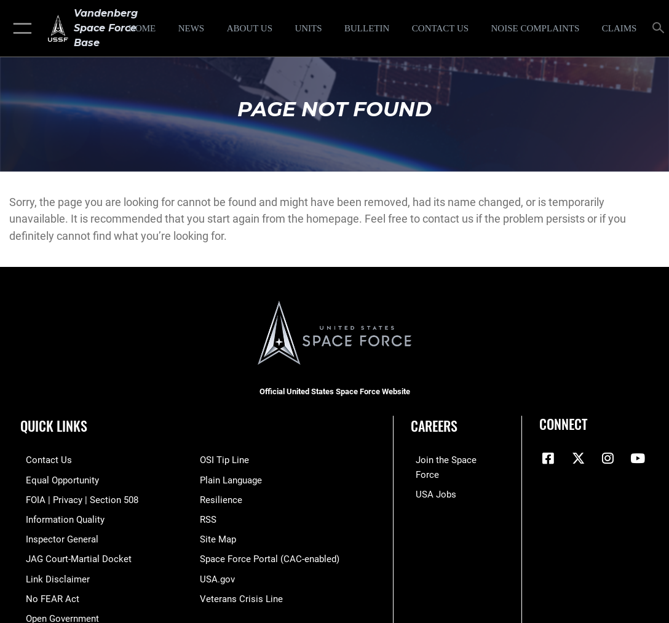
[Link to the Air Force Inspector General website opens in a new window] (56, 535)
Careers (434, 425)
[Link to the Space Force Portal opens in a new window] (269, 554)
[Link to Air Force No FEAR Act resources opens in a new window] (47, 592)
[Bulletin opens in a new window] (367, 28)
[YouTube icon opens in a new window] (637, 458)
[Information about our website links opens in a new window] (52, 573)
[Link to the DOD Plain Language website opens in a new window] (231, 478)
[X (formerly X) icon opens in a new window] (578, 458)
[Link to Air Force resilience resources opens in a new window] (221, 497)
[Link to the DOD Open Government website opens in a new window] (56, 611)
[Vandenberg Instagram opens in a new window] (607, 458)
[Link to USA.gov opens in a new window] (217, 573)
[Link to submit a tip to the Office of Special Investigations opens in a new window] (224, 459)
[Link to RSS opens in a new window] (208, 516)
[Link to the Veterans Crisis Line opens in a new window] (241, 592)
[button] (20, 28)
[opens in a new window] (535, 28)
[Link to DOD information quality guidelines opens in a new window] (59, 516)
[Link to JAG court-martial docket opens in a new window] (73, 554)
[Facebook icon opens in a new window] (548, 458)
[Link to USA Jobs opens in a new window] (431, 478)
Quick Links (53, 425)
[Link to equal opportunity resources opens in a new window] (56, 478)
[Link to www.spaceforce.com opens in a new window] (454, 459)
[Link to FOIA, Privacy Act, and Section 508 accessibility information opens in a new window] (76, 497)
